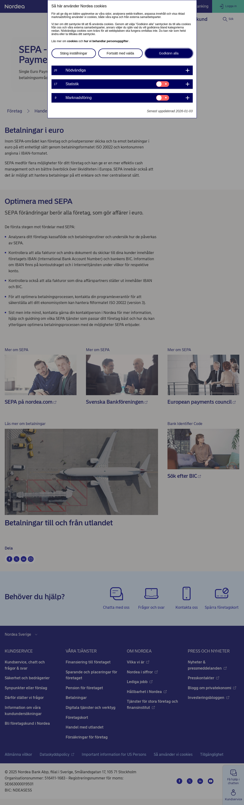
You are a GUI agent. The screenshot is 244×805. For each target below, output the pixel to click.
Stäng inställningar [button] (73, 53)
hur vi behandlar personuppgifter (106, 41)
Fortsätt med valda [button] (120, 53)
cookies (72, 41)
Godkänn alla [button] (169, 53)
